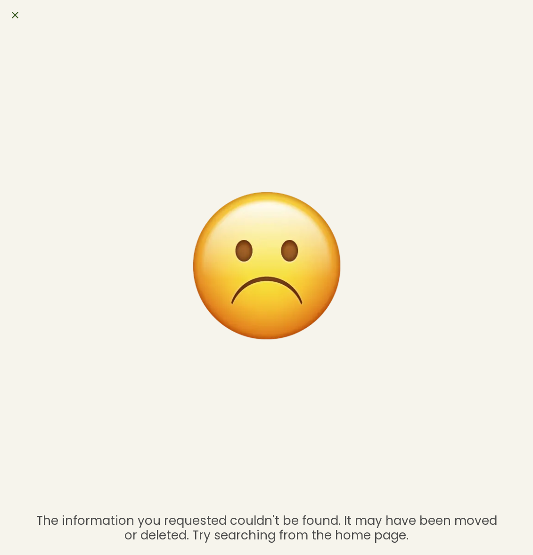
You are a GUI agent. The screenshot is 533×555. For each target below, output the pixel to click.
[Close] (15, 15)
